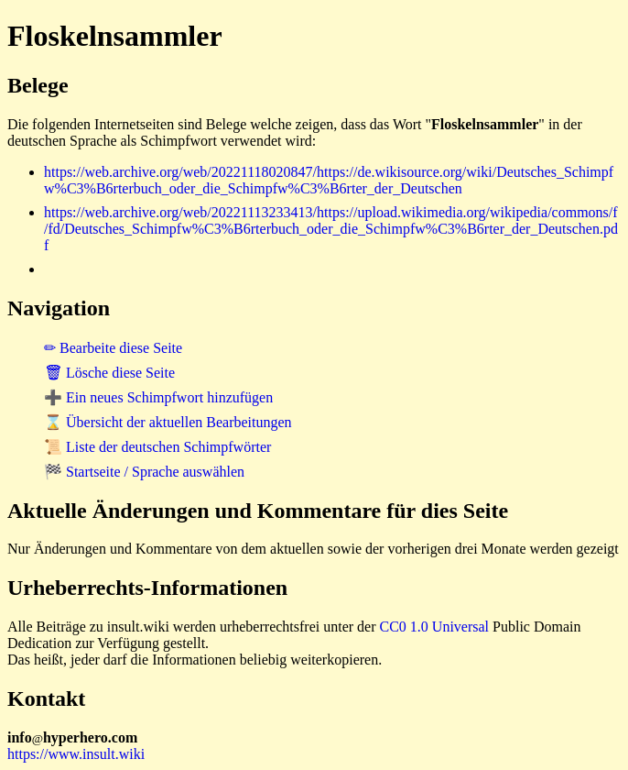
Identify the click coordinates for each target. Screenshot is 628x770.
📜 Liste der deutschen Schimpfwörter (157, 447)
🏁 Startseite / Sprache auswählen (144, 471)
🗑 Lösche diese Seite (109, 372)
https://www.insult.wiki (76, 754)
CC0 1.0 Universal (435, 626)
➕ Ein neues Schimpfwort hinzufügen (158, 397)
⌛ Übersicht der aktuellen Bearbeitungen (168, 422)
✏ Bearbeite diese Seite (113, 348)
